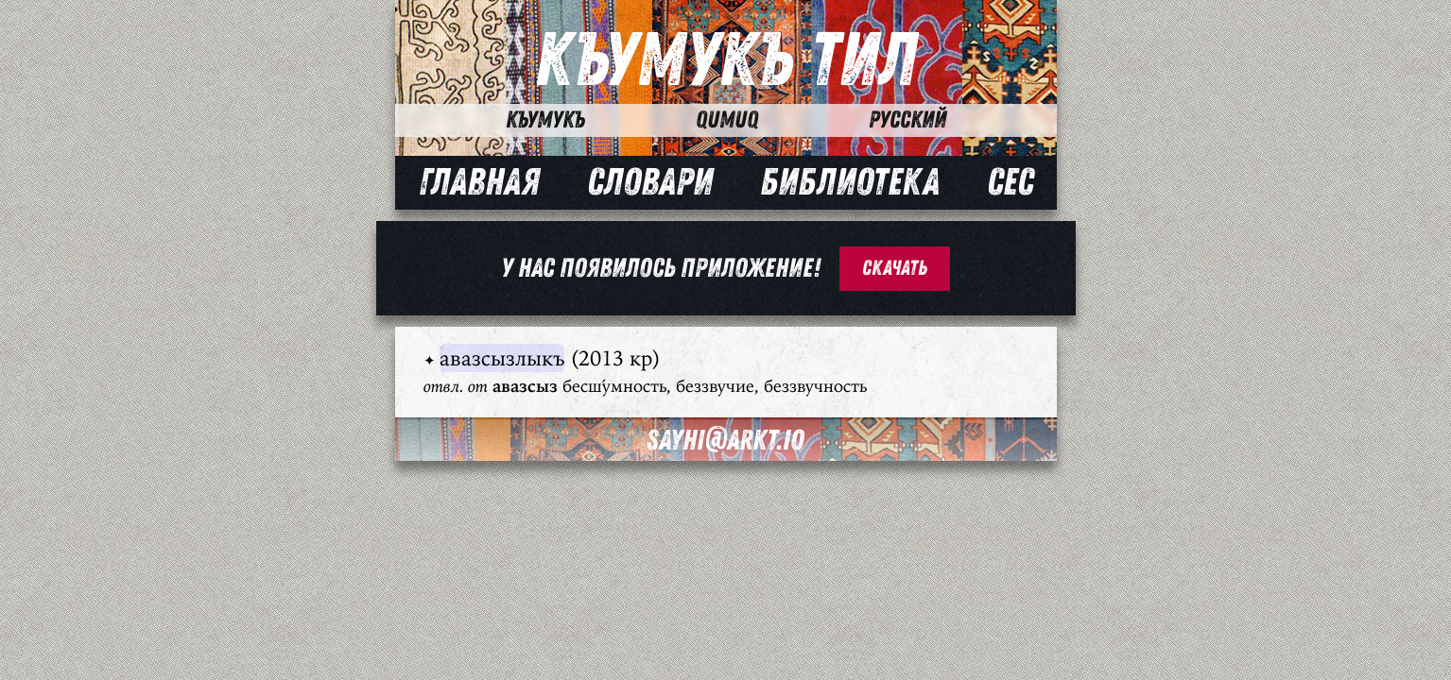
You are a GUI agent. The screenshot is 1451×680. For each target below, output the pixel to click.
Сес (1010, 182)
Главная (479, 182)
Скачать (894, 268)
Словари (650, 182)
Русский (907, 120)
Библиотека (850, 182)
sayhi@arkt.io (725, 440)
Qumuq (727, 120)
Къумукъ (545, 120)
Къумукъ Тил (725, 61)
